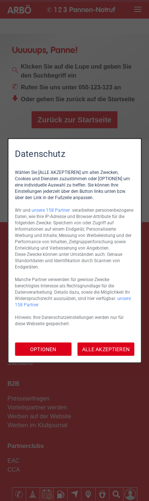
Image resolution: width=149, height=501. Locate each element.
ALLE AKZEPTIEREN (106, 349)
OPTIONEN (43, 349)
